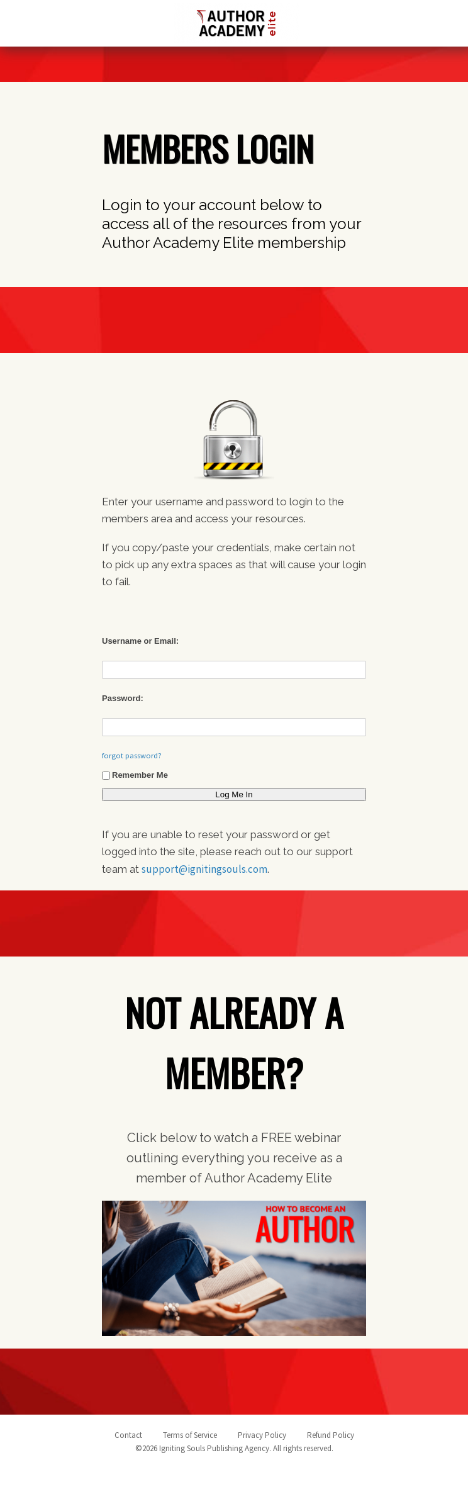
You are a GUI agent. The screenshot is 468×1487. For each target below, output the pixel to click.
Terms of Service (190, 1435)
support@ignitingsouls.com (204, 869)
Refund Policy (330, 1435)
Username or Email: (140, 641)
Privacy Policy (262, 1435)
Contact (128, 1435)
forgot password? (132, 755)
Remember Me (135, 775)
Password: (122, 698)
